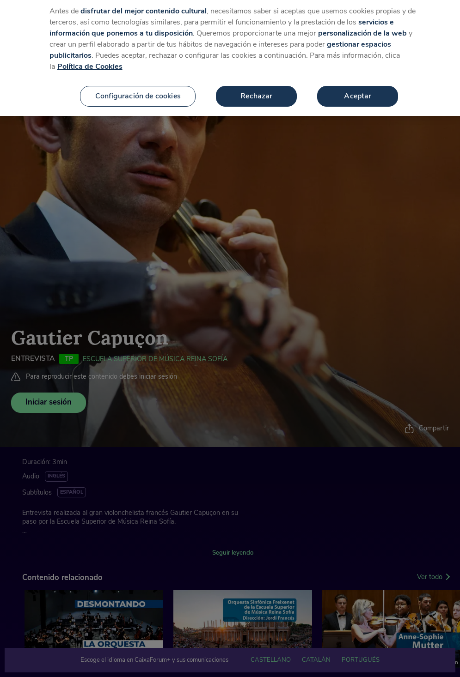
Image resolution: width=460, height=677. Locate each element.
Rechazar (256, 90)
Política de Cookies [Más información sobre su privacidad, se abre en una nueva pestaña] (90, 60)
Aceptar (357, 90)
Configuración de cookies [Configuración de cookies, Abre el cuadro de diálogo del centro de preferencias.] (138, 90)
